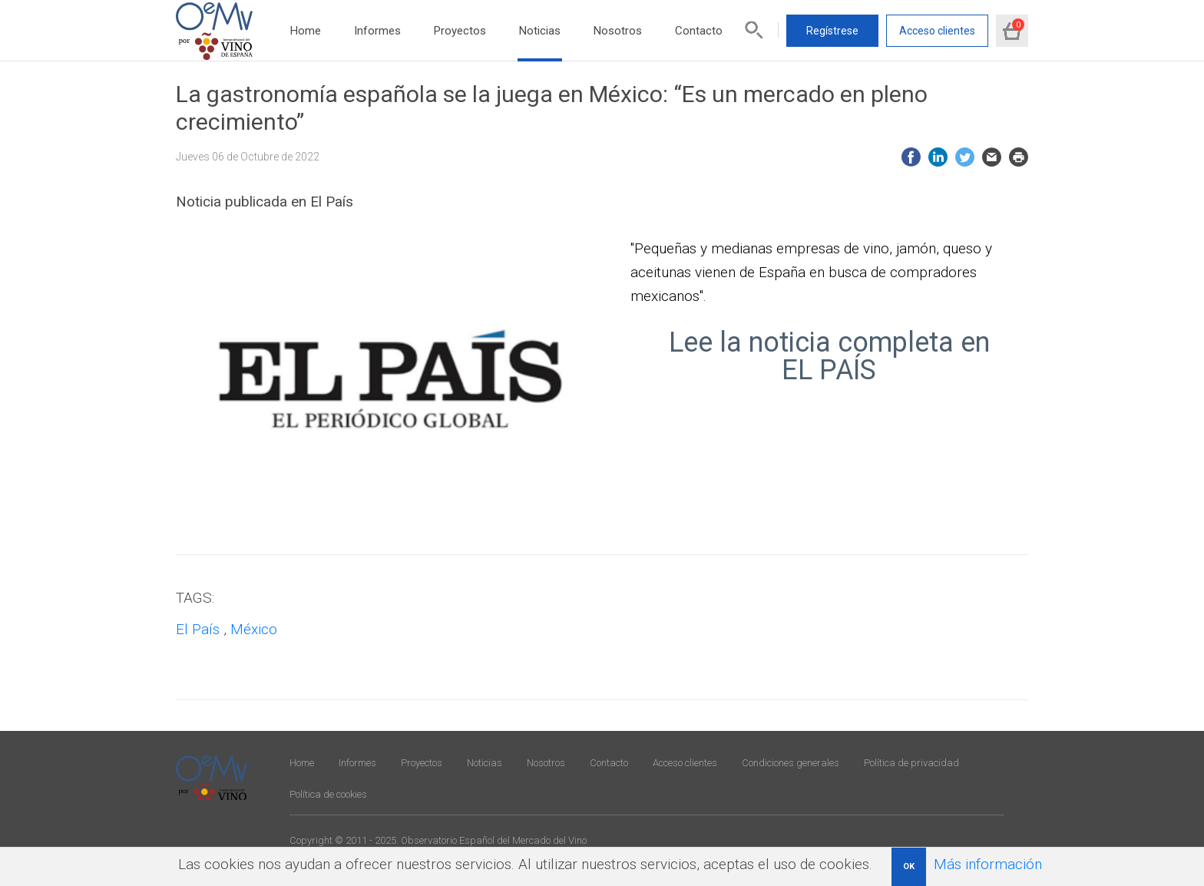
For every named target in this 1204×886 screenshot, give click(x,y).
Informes (377, 31)
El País (198, 629)
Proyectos (460, 31)
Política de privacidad (911, 763)
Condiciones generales (790, 763)
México (253, 629)
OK (909, 866)
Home (305, 31)
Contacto (699, 31)
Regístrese (832, 31)
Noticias (540, 31)
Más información (988, 864)
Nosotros (618, 31)
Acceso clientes (937, 31)
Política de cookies (328, 794)
